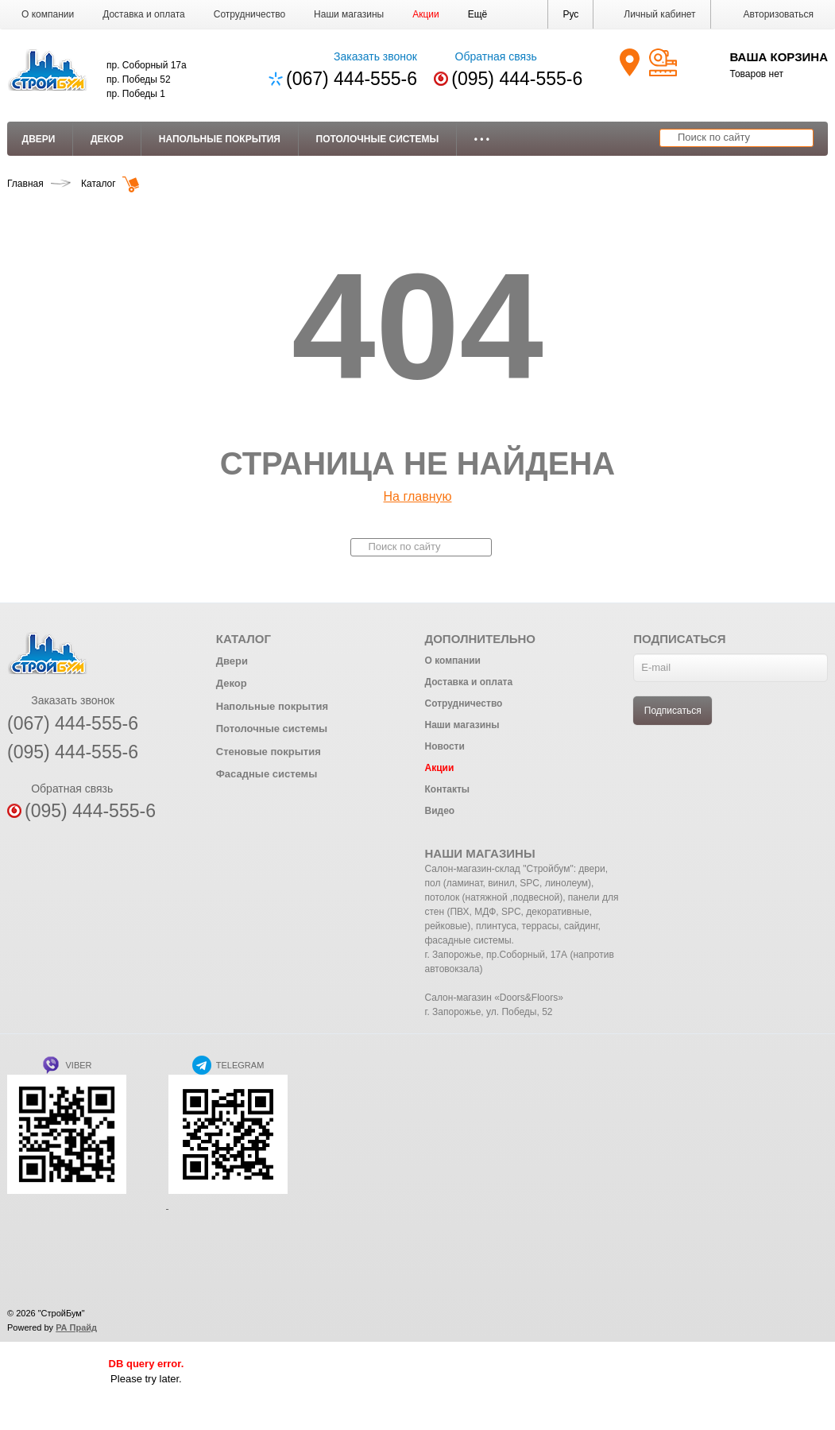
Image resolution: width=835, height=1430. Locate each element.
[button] (478, 14)
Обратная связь (485, 56)
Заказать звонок (365, 56)
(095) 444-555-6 (516, 78)
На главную (418, 496)
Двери (39, 139)
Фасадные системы (267, 774)
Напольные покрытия (219, 139)
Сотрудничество (249, 14)
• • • (481, 139)
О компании (47, 14)
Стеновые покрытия (268, 752)
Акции (425, 14)
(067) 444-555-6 (351, 78)
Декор (107, 139)
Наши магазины (349, 14)
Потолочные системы (377, 139)
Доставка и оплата (143, 14)
